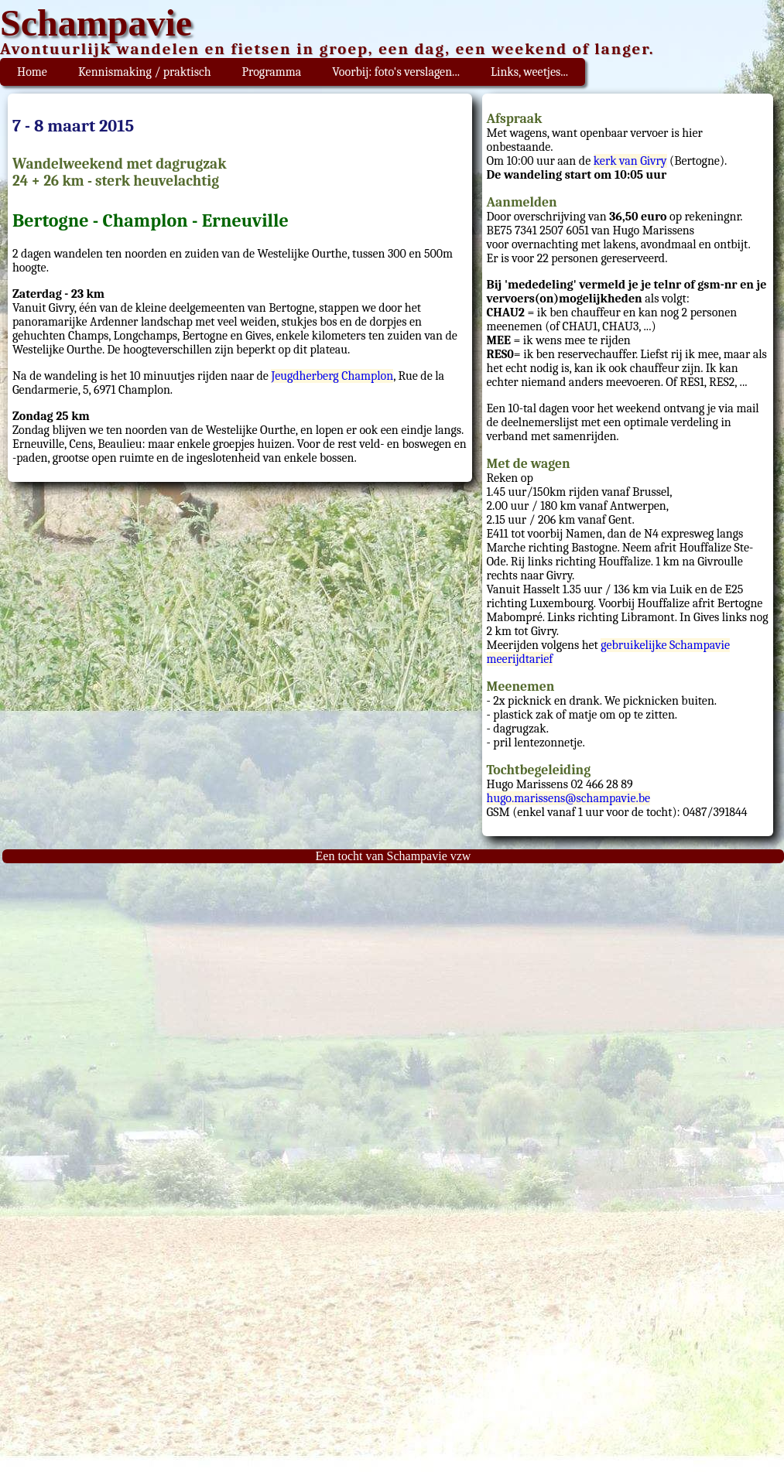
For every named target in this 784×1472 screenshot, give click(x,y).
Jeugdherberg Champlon (332, 376)
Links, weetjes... (529, 72)
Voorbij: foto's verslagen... (396, 72)
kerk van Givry (630, 161)
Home (32, 72)
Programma (272, 72)
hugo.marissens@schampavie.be (569, 798)
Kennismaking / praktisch (144, 72)
